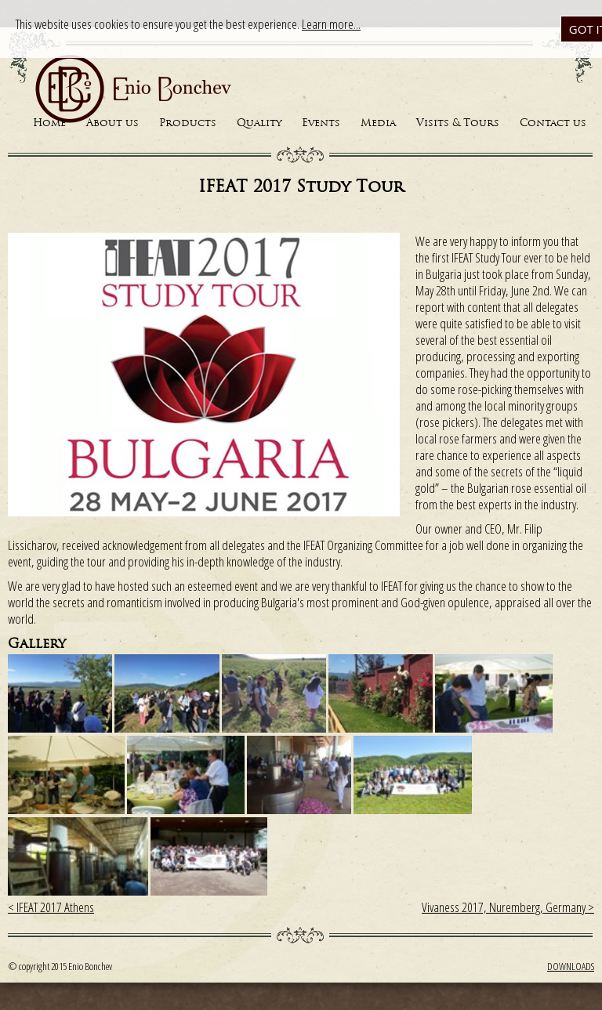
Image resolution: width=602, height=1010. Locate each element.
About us (112, 123)
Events (321, 123)
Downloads (570, 966)
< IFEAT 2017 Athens (51, 907)
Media (378, 123)
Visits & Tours (457, 123)
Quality (259, 123)
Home (49, 123)
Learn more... (331, 24)
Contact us (553, 123)
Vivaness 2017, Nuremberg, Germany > (508, 907)
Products (187, 123)
